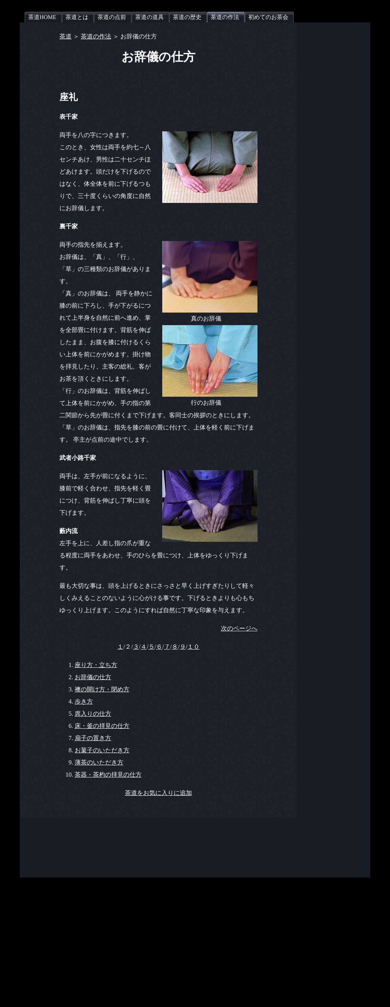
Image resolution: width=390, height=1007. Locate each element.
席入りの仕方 (93, 713)
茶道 (65, 36)
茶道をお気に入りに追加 (158, 793)
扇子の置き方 (93, 738)
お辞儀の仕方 (93, 677)
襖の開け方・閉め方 (102, 689)
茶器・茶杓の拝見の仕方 (108, 774)
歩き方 (84, 701)
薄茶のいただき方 (99, 762)
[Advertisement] (339, 136)
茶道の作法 (96, 36)
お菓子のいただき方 (102, 750)
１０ (193, 646)
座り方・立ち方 (96, 665)
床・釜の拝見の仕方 (102, 726)
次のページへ (239, 628)
